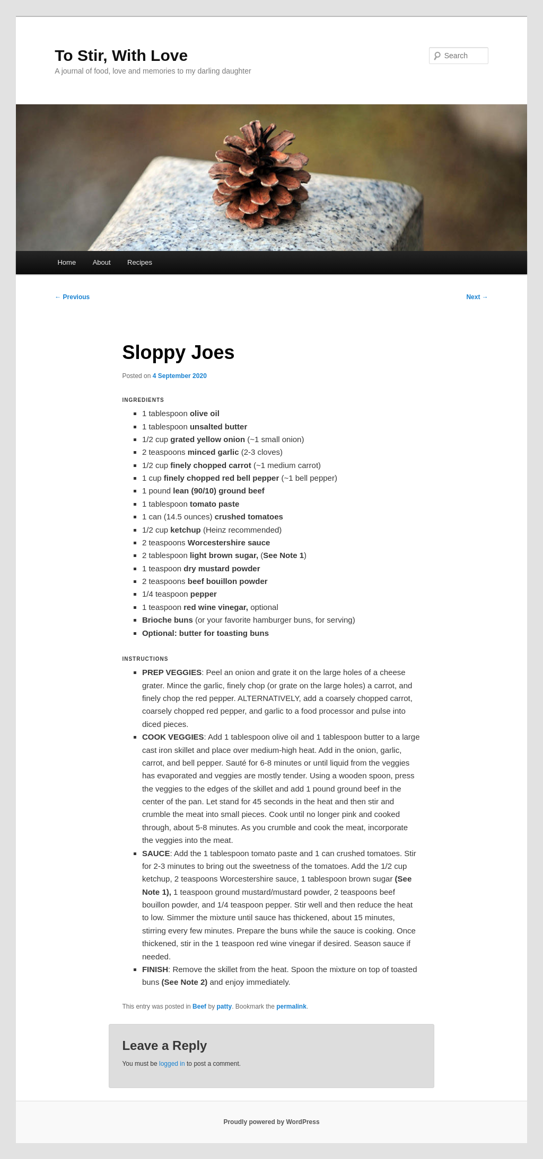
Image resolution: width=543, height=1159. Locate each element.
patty (224, 1006)
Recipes (139, 262)
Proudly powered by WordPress (271, 1122)
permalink (291, 1006)
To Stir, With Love (121, 55)
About (102, 262)
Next (477, 297)
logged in (172, 1063)
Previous (72, 297)
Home (66, 262)
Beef (199, 1006)
